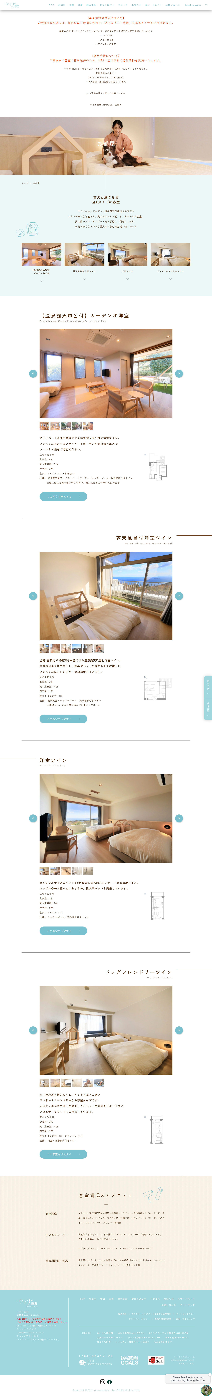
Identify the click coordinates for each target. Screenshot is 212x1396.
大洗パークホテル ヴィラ (110, 1337)
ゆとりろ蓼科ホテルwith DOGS (144, 1337)
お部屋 (62, 5)
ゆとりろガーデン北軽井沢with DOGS (168, 1333)
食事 (71, 5)
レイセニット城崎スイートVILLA (132, 1341)
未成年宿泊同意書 (163, 1319)
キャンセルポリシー (185, 1314)
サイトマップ (187, 1304)
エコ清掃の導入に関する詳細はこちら (106, 93)
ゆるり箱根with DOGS (177, 1337)
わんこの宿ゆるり (163, 1341)
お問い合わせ (173, 5)
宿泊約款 (122, 1314)
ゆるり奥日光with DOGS (131, 1333)
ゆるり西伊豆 (104, 1341)
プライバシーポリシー (139, 1319)
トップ (25, 183)
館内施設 (91, 5)
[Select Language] (195, 5)
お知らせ (136, 5)
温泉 (80, 5)
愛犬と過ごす (107, 5)
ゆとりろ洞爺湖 (105, 1333)
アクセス (123, 5)
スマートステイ (153, 5)
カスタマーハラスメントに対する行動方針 (151, 1314)
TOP (52, 5)
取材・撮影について (185, 1319)
